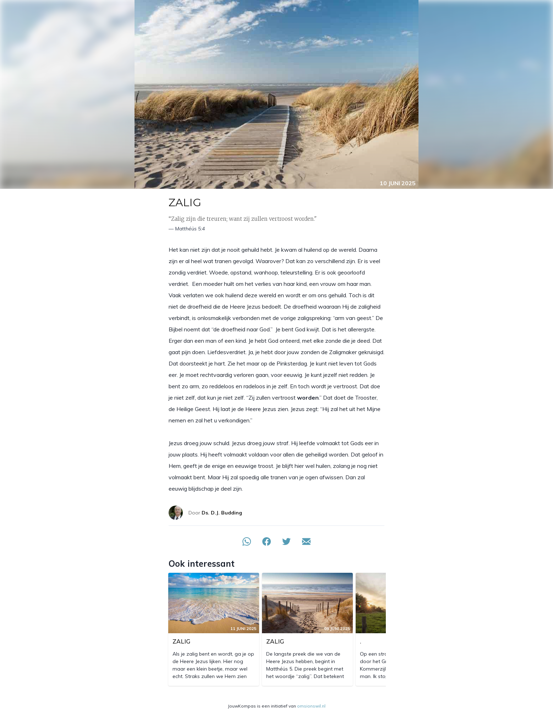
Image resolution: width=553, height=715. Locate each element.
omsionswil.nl (311, 706)
